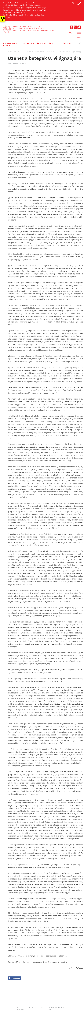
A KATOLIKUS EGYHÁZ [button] (10, 44)
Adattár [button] (47, 43)
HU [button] (71, 32)
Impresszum (32, 1007)
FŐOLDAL (66, 43)
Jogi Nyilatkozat (20, 1008)
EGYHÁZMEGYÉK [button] (32, 43)
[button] (73, 3)
